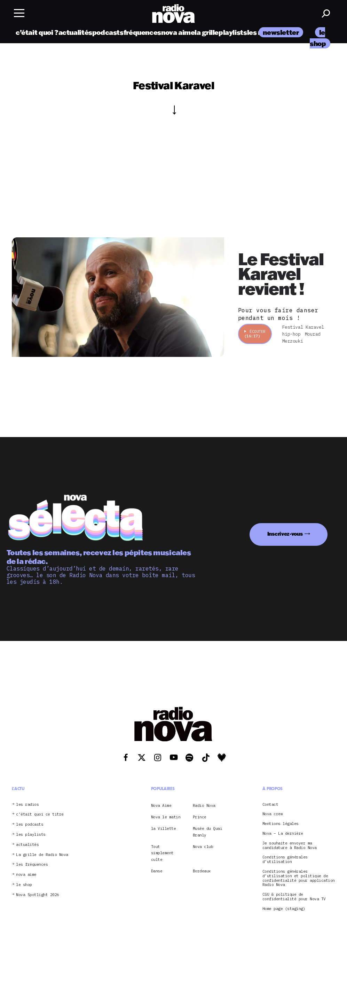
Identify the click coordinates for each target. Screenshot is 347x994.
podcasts (108, 32)
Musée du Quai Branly (207, 831)
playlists (233, 32)
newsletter (281, 32)
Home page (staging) (284, 909)
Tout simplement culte (162, 853)
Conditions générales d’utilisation (285, 859)
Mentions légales (280, 823)
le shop (24, 884)
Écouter (255, 333)
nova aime (178, 32)
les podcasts (29, 824)
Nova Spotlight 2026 (37, 895)
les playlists (31, 834)
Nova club (203, 846)
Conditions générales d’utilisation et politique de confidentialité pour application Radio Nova (298, 878)
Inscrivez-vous (285, 533)
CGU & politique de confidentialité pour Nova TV (294, 896)
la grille (207, 32)
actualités (75, 32)
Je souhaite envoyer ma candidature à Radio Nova (289, 845)
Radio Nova (204, 805)
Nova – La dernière (282, 833)
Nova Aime (161, 805)
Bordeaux (202, 871)
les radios (27, 804)
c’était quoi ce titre (40, 814)
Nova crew (272, 814)
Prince (199, 817)
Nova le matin (166, 817)
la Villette (163, 828)
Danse (157, 871)
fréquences (142, 32)
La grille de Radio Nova (42, 854)
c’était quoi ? (37, 32)
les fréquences (32, 864)
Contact (270, 804)
